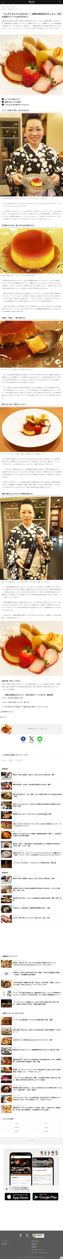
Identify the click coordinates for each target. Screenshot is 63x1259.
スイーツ (14, 9)
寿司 (9, 9)
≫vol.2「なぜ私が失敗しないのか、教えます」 (16, 702)
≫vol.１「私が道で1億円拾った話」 (13, 698)
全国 (16, 1123)
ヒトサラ (31, 1141)
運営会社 (34, 1244)
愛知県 (46, 1131)
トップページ (5, 1241)
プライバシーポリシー (38, 1250)
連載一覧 (4, 1244)
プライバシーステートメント (40, 1252)
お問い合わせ (35, 1241)
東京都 (17, 1127)
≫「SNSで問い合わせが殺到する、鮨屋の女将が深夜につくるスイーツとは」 (25, 707)
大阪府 (46, 1127)
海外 (46, 1123)
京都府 (17, 1131)
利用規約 (34, 1247)
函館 (5, 9)
